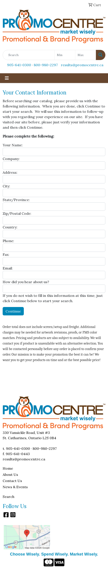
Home (8, 468)
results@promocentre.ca (82, 65)
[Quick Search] (29, 55)
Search (8, 496)
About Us (10, 474)
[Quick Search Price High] (85, 55)
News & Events (15, 487)
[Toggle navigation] (6, 78)
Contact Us (12, 480)
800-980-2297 (46, 65)
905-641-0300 (19, 65)
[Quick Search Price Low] (64, 55)
